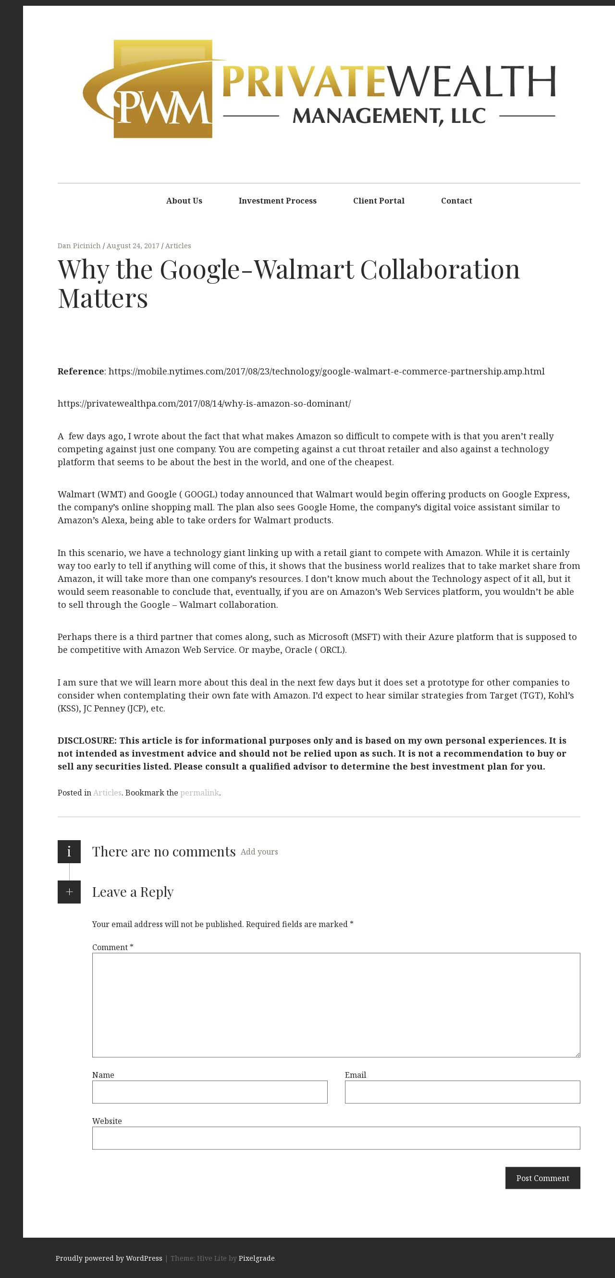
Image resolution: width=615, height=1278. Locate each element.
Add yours (259, 851)
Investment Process (278, 200)
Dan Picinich (80, 245)
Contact (456, 200)
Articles (178, 245)
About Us (184, 200)
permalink (199, 792)
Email (355, 1074)
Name (103, 1074)
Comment (113, 946)
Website (107, 1120)
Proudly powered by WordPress (109, 1258)
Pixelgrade (257, 1258)
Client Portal (379, 200)
